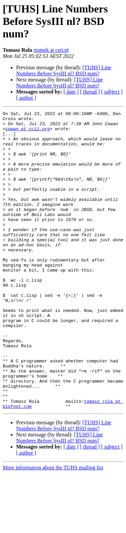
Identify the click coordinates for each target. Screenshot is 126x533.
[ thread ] (90, 92)
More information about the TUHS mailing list (53, 527)
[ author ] (26, 98)
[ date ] (71, 92)
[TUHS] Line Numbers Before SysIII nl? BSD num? (63, 70)
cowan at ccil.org (27, 133)
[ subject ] (112, 92)
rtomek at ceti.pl (51, 50)
